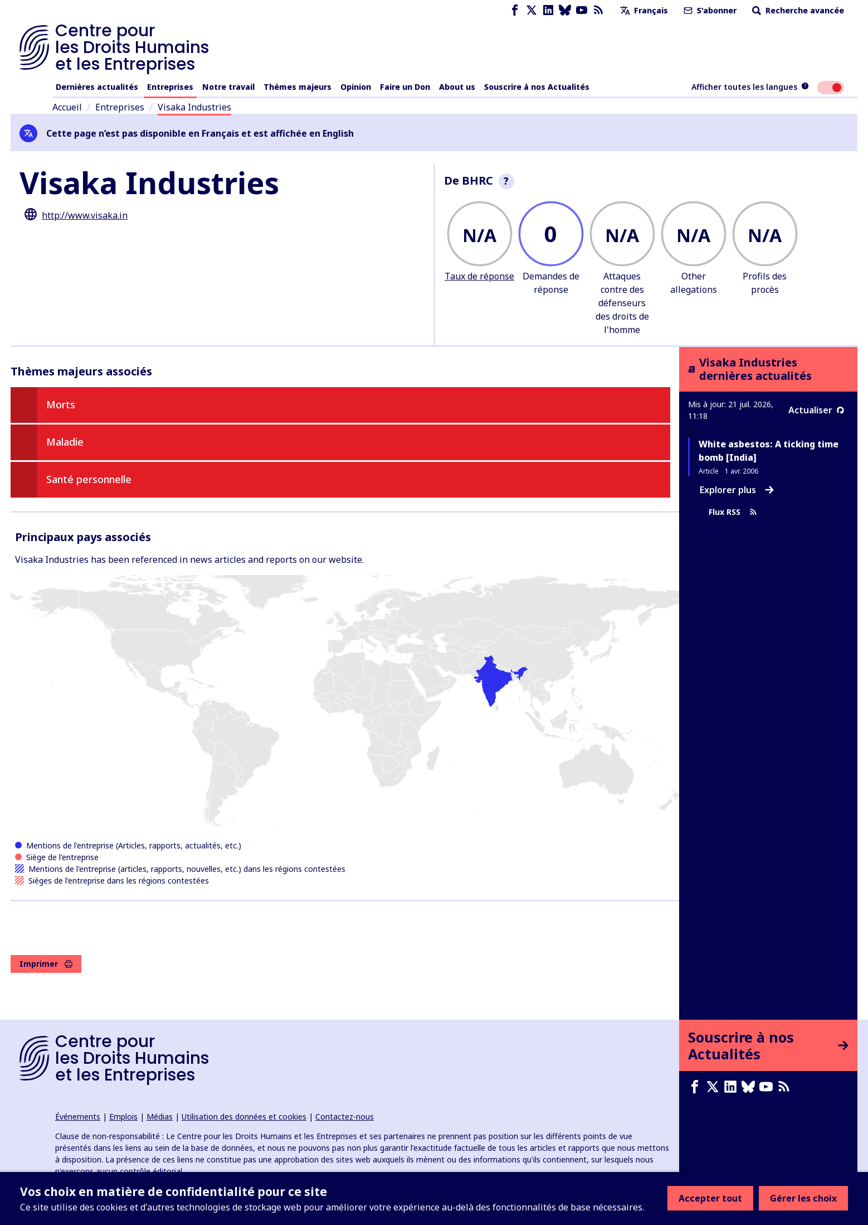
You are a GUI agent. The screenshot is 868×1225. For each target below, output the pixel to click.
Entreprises (170, 86)
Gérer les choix (803, 1198)
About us (457, 86)
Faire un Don (405, 86)
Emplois (123, 1116)
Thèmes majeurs (297, 86)
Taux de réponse (479, 276)
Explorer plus (737, 490)
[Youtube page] (581, 10)
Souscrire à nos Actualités (536, 86)
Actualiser (816, 410)
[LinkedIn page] (548, 10)
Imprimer (45, 963)
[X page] (531, 10)
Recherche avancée (797, 10)
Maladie (65, 441)
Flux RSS (733, 512)
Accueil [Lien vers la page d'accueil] (67, 107)
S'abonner (709, 10)
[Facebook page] (514, 10)
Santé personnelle (88, 479)
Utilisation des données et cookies (244, 1116)
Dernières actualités (97, 86)
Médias (160, 1116)
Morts (60, 404)
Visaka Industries (194, 107)
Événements (77, 1116)
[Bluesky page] (565, 10)
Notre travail (228, 86)
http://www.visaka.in (85, 215)
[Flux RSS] (598, 10)
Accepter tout (710, 1198)
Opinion (355, 86)
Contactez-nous (344, 1116)
